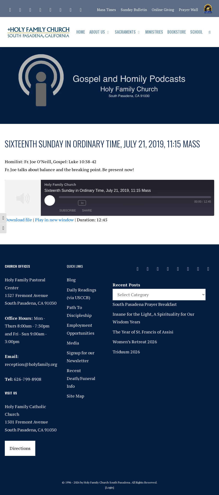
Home (80, 32)
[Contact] (10, 9)
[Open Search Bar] (209, 32)
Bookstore (176, 32)
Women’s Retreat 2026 (135, 341)
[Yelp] (81, 9)
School (196, 32)
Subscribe (67, 210)
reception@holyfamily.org (31, 364)
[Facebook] (20, 9)
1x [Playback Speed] (82, 203)
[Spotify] (50, 9)
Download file (18, 220)
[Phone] (40, 9)
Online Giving (163, 9)
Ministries (154, 32)
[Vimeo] (60, 9)
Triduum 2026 (126, 352)
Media (73, 343)
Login (109, 487)
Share (87, 210)
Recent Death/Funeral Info (81, 378)
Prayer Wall (188, 9)
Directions (20, 448)
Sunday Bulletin (134, 9)
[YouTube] (71, 9)
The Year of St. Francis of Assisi (143, 332)
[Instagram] (30, 9)
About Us (101, 32)
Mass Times (106, 9)
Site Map (75, 396)
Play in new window (54, 220)
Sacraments (129, 32)
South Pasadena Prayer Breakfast (145, 304)
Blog (71, 280)
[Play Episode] (49, 200)
